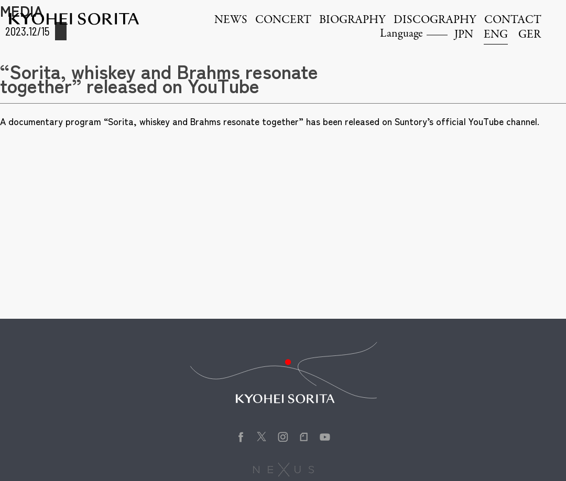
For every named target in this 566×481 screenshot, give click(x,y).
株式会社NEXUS (283, 469)
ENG (496, 35)
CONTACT (512, 20)
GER (529, 35)
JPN (463, 35)
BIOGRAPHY (352, 20)
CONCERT (283, 20)
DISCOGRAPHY (435, 20)
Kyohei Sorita (73, 19)
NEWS (230, 20)
